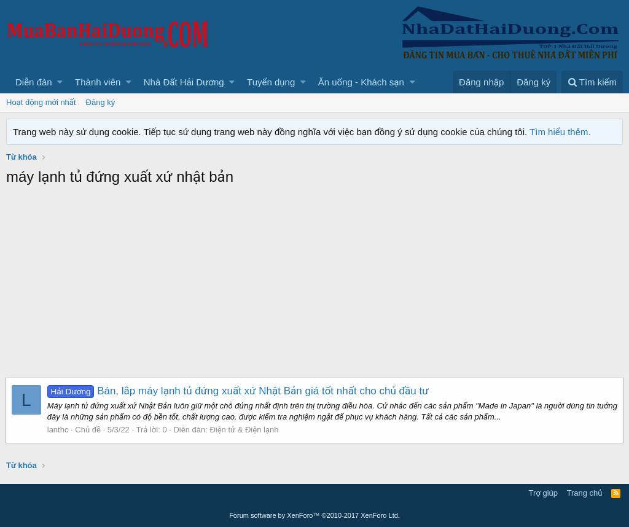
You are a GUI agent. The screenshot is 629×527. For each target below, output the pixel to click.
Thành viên (97, 82)
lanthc (59, 429)
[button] (60, 82)
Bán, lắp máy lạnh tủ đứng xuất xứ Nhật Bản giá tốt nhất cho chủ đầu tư (239, 391)
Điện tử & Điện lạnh (245, 429)
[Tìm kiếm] (592, 82)
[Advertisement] (314, 285)
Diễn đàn (33, 82)
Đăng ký (100, 102)
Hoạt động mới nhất (41, 102)
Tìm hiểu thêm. (560, 132)
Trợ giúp (543, 493)
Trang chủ (585, 493)
